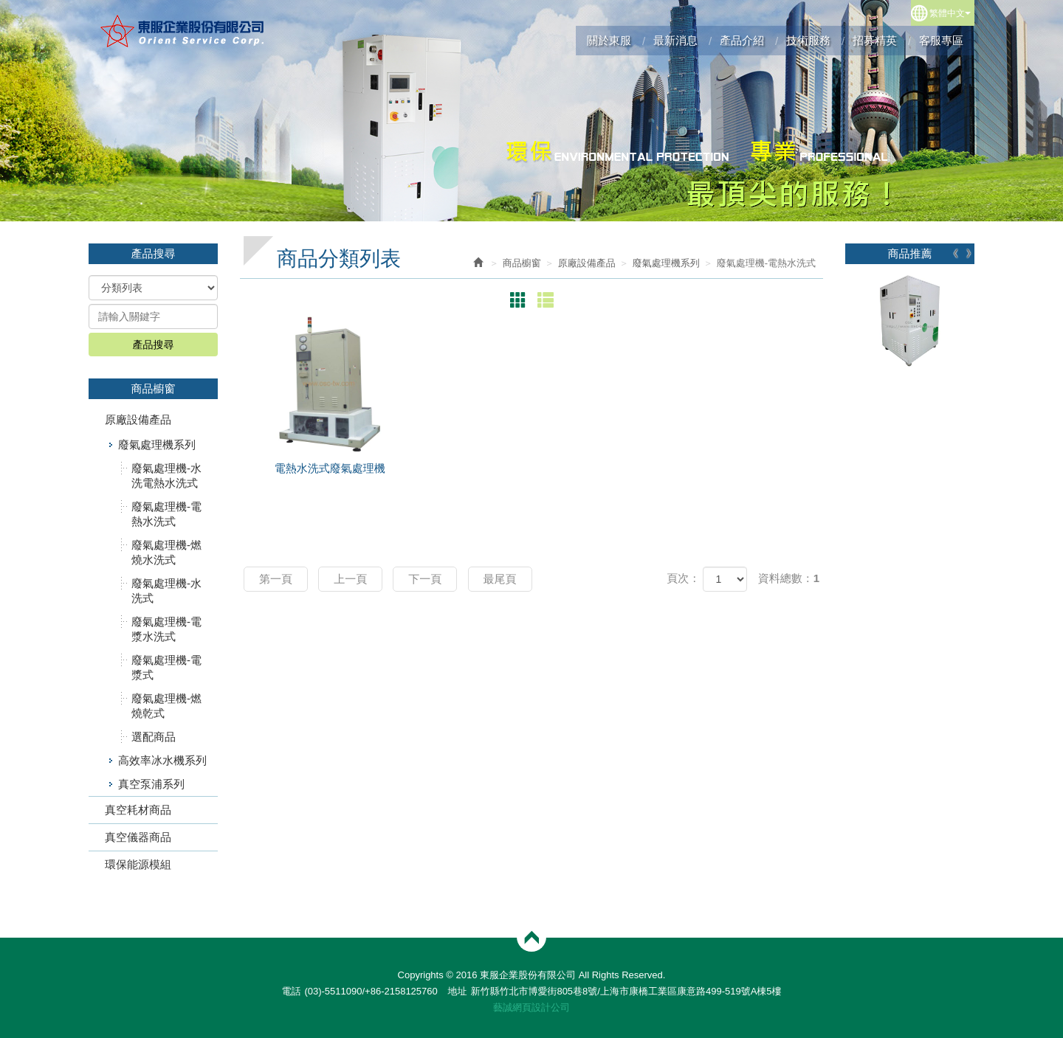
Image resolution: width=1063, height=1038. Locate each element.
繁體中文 (950, 13)
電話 (290, 991)
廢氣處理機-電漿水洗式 (166, 629)
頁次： (683, 578)
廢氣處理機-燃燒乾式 (166, 705)
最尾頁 (500, 578)
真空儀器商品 (138, 837)
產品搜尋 (153, 344)
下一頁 (424, 578)
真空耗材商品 (138, 809)
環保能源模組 (138, 864)
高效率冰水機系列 (162, 760)
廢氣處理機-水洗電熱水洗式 (166, 475)
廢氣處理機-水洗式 (166, 590)
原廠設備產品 (138, 419)
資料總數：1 (788, 578)
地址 (457, 991)
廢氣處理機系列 (157, 444)
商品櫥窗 (522, 263)
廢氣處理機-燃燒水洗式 (166, 552)
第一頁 (275, 578)
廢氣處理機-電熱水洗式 (166, 513)
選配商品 (153, 736)
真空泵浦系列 (151, 784)
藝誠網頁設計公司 (531, 1007)
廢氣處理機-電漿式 (166, 667)
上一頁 (350, 578)
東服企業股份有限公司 (182, 31)
